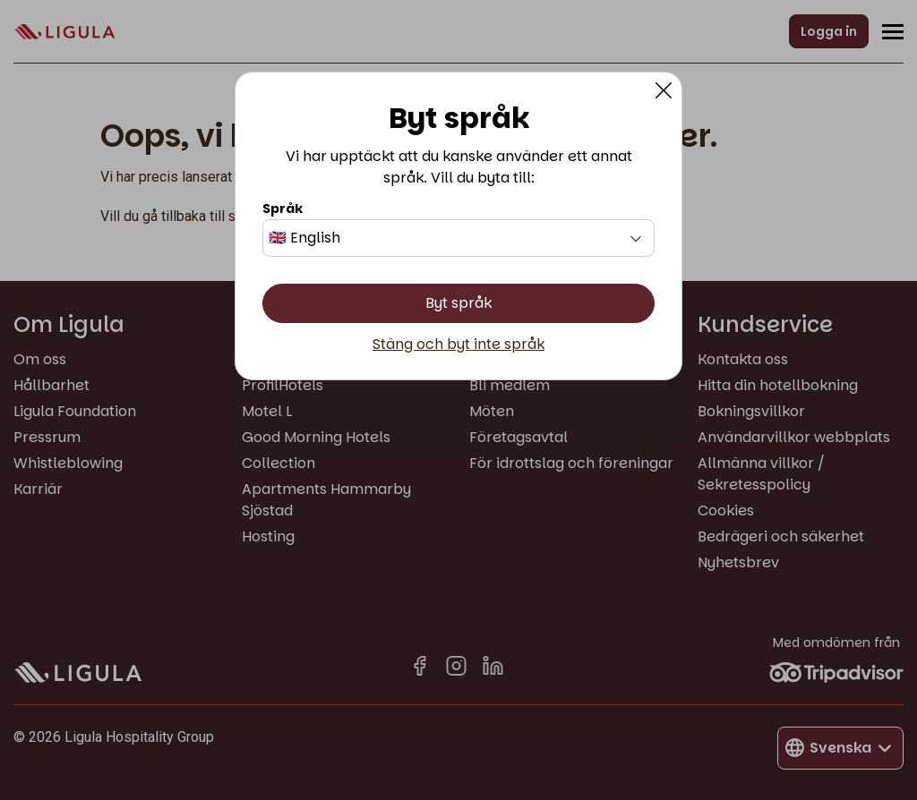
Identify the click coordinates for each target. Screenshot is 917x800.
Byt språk (458, 303)
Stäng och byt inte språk (458, 344)
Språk (282, 208)
